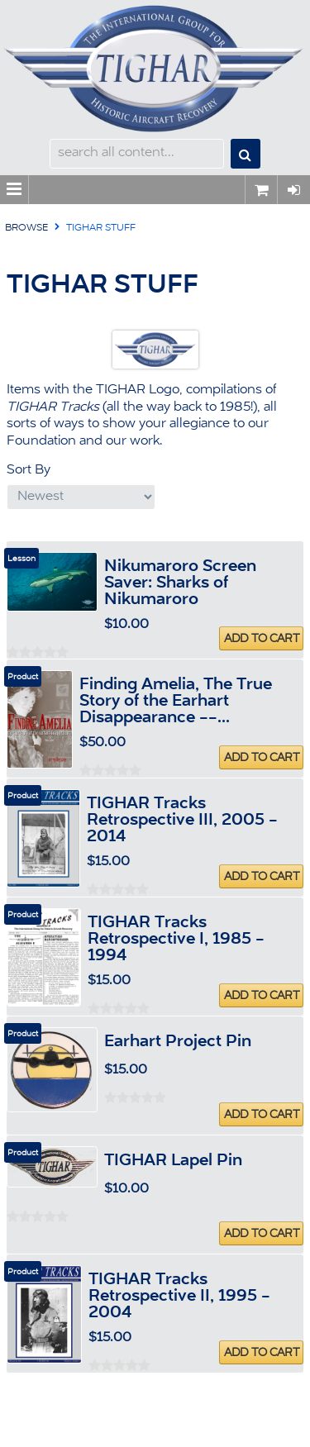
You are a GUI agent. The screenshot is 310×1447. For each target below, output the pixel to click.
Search (245, 154)
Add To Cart (261, 639)
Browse (26, 228)
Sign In (293, 189)
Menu (14, 189)
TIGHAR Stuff (101, 228)
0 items (261, 189)
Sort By (28, 470)
